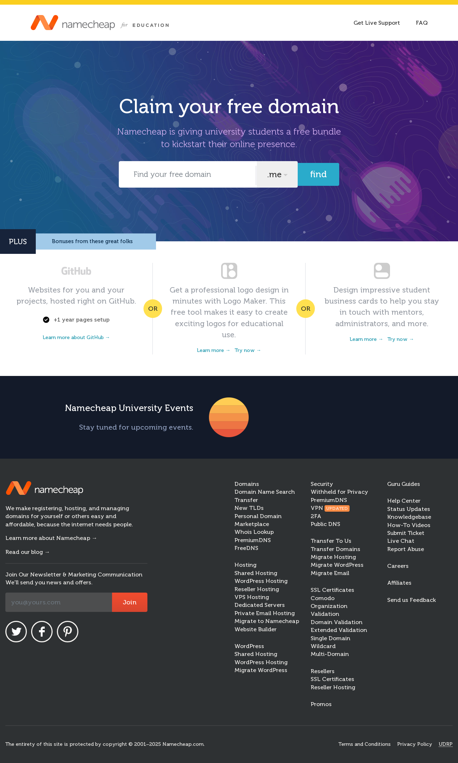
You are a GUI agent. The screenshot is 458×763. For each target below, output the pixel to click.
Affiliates (399, 582)
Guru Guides (403, 484)
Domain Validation (336, 622)
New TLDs (249, 507)
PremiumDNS (252, 540)
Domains (246, 484)
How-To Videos (408, 525)
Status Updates (408, 509)
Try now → (248, 350)
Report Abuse (405, 549)
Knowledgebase (409, 516)
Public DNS (325, 524)
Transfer (246, 500)
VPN (330, 507)
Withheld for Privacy (339, 491)
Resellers (323, 671)
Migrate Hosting (333, 557)
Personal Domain (258, 516)
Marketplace (251, 524)
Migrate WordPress (260, 670)
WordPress (249, 646)
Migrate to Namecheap (266, 621)
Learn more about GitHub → (76, 337)
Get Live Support (377, 22)
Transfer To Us (331, 540)
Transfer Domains (335, 549)
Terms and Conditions (364, 744)
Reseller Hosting (256, 589)
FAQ (422, 22)
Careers (398, 565)
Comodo (323, 598)
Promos (321, 704)
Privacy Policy (414, 744)
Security (322, 484)
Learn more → (213, 350)
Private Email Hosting (264, 613)
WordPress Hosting (261, 581)
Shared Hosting (255, 573)
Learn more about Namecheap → (51, 538)
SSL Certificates (332, 589)
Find (318, 174)
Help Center (403, 500)
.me (274, 174)
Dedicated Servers (259, 605)
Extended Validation (339, 630)
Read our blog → (27, 552)
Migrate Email (330, 573)
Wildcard (323, 646)
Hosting (245, 564)
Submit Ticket (405, 533)
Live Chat (400, 540)
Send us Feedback (411, 600)
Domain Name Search (264, 491)
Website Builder (255, 629)
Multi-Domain (330, 654)
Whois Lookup (254, 531)
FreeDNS (246, 548)
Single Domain (330, 638)
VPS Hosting (251, 597)
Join (129, 602)
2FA (316, 516)
